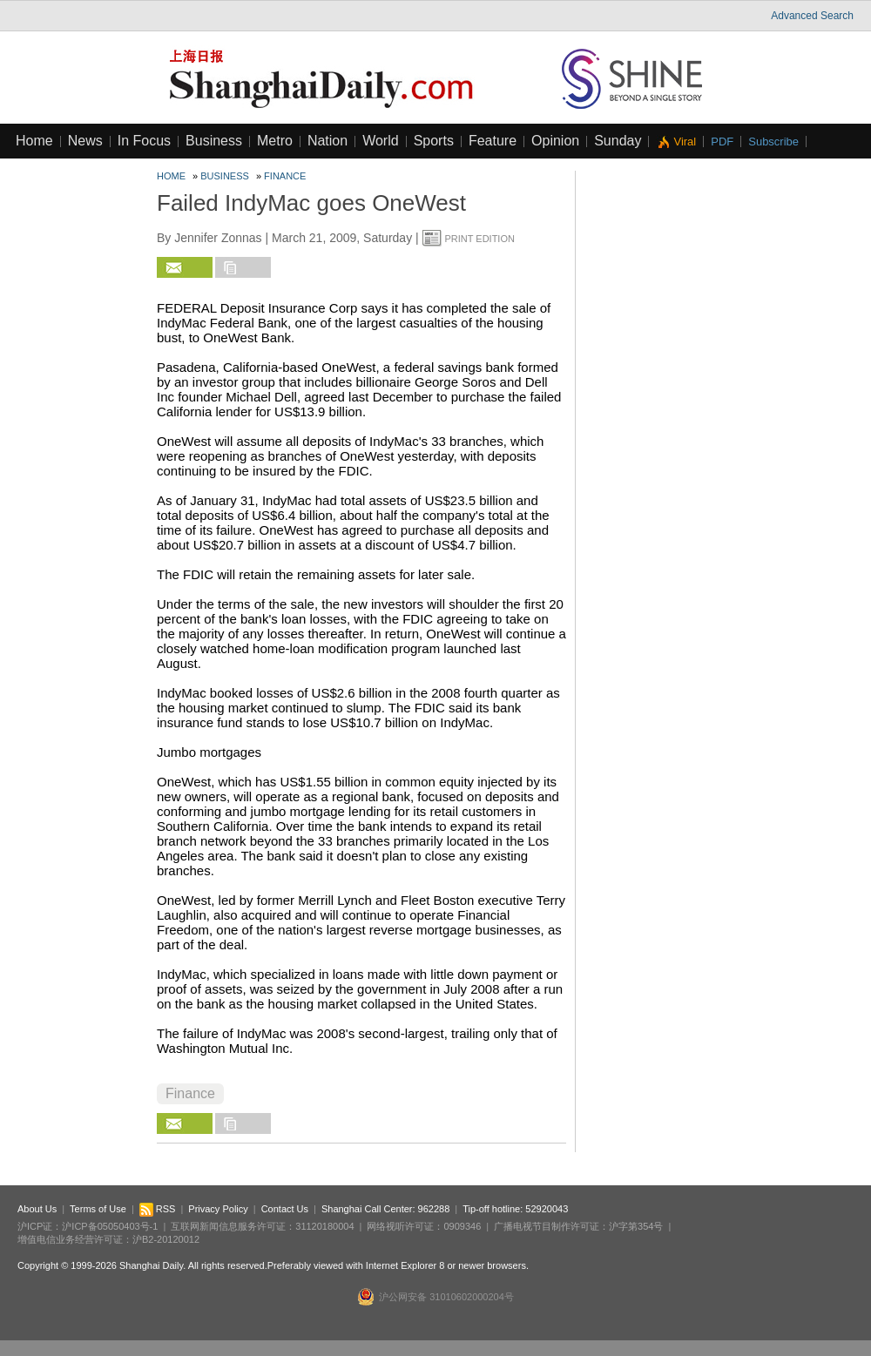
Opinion (555, 140)
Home (34, 140)
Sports (434, 140)
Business (214, 140)
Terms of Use (98, 1209)
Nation (327, 140)
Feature (493, 140)
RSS (157, 1209)
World (380, 140)
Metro (275, 140)
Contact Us (284, 1209)
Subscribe (773, 141)
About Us (37, 1209)
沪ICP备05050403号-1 (110, 1226)
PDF (722, 141)
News (85, 140)
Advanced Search (812, 16)
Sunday (617, 140)
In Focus (144, 140)
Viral (684, 141)
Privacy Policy (217, 1209)
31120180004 (324, 1226)
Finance (285, 176)
